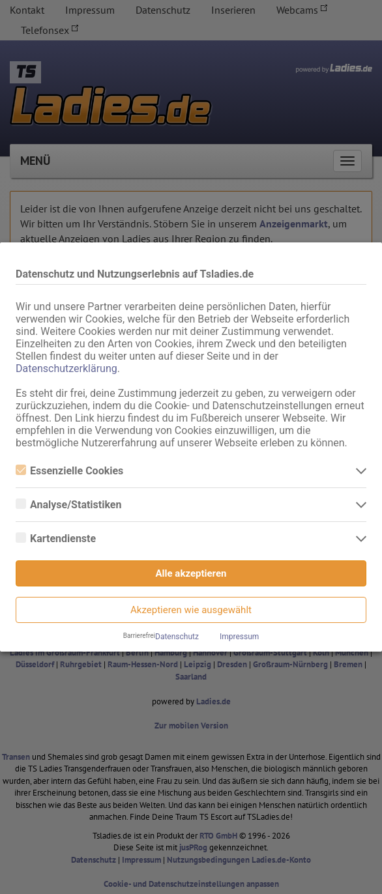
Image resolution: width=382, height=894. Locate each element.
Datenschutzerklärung (66, 368)
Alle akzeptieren (191, 573)
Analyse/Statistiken (68, 504)
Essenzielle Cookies (69, 471)
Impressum (239, 636)
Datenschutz (177, 636)
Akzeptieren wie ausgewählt (191, 610)
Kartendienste (56, 538)
